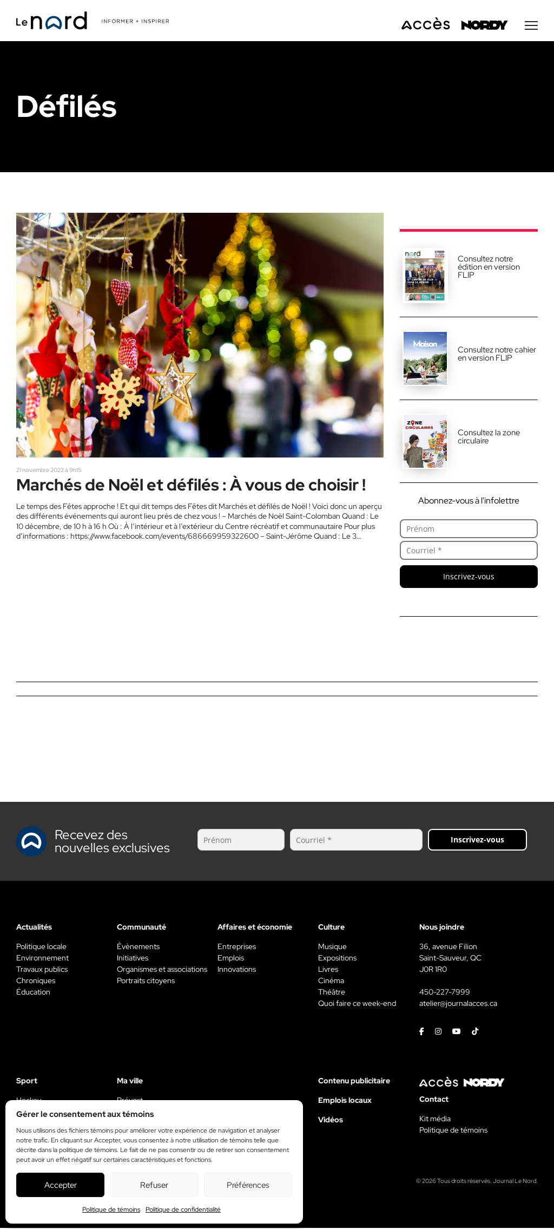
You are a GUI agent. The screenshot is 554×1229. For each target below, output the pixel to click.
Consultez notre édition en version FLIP (489, 268)
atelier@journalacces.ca (458, 1004)
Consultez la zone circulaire (489, 437)
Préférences (248, 1185)
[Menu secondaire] (531, 26)
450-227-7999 (444, 993)
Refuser (154, 1185)
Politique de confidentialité (183, 1209)
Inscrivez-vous (468, 577)
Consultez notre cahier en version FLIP (497, 354)
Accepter (60, 1185)
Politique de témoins (111, 1209)
